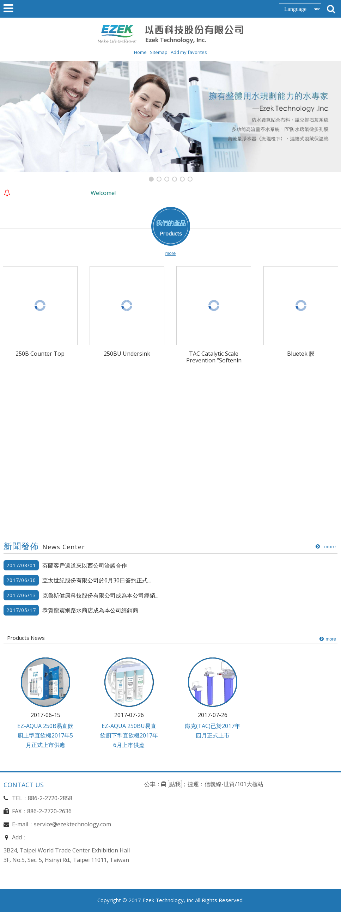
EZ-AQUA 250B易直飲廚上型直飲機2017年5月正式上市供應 (45, 735)
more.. (324, 547)
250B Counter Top (40, 353)
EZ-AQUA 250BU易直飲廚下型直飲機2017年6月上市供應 (129, 735)
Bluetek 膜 (301, 353)
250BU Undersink (127, 353)
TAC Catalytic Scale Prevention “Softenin (214, 357)
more (170, 254)
